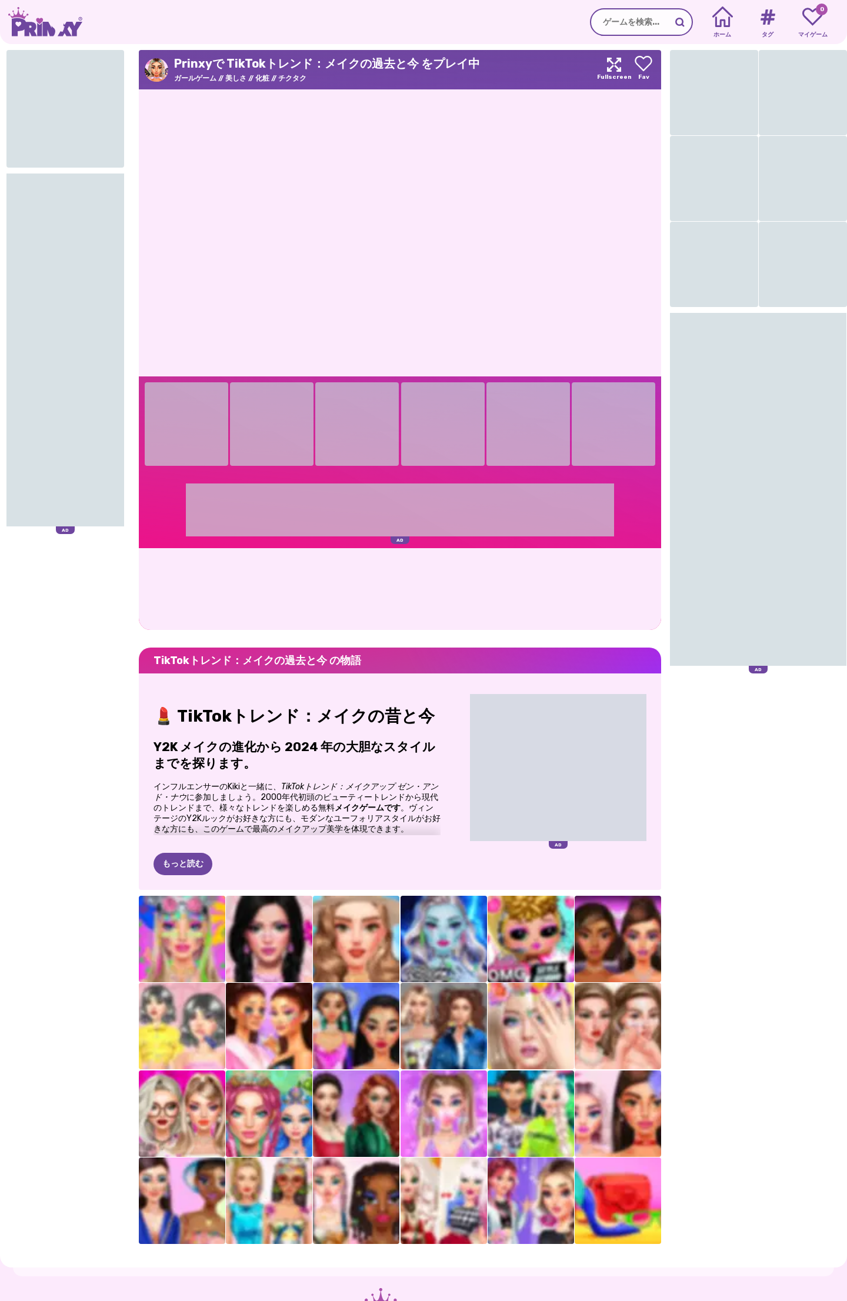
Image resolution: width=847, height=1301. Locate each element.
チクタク (292, 78)
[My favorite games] (813, 22)
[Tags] (767, 22)
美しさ (235, 78)
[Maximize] (614, 70)
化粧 (262, 78)
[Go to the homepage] (41, 22)
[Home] (723, 22)
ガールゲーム (195, 78)
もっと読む (183, 864)
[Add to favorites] (643, 70)
